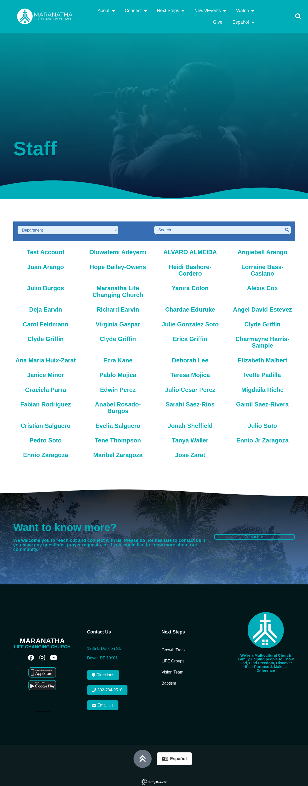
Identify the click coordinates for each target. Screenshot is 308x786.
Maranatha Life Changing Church (118, 289)
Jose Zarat (190, 452)
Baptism (169, 681)
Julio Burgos (45, 285)
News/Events (210, 10)
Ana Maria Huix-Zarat (45, 358)
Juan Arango (45, 264)
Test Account (45, 249)
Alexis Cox (262, 285)
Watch (245, 10)
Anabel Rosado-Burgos (118, 405)
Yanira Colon (190, 285)
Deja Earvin (45, 307)
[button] (298, 16)
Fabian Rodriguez (45, 402)
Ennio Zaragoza (45, 452)
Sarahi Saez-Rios (190, 402)
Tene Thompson (118, 438)
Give (218, 22)
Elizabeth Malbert (262, 358)
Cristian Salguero (46, 423)
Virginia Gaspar (118, 321)
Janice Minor (45, 372)
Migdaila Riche (262, 387)
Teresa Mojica (190, 372)
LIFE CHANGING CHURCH (42, 644)
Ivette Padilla (262, 372)
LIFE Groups (173, 659)
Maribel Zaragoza (118, 452)
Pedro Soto (45, 438)
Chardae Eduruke (190, 307)
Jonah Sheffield (190, 423)
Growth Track (174, 648)
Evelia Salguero (117, 423)
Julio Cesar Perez (190, 387)
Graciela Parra (45, 387)
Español (243, 22)
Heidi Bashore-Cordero (190, 267)
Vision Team (173, 670)
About (106, 10)
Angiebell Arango (262, 249)
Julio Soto (262, 423)
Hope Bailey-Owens (118, 264)
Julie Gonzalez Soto (190, 321)
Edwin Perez (118, 387)
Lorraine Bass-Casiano (262, 267)
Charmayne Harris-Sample (262, 340)
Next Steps (170, 10)
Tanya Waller (190, 438)
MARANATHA (42, 639)
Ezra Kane (118, 358)
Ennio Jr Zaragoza (262, 438)
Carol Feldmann (45, 321)
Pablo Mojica (117, 372)
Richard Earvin (118, 307)
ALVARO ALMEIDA (190, 249)
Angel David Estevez (262, 307)
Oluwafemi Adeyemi (117, 249)
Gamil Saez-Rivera (262, 402)
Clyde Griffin (262, 321)
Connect (136, 10)
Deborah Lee (190, 358)
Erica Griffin (190, 336)
